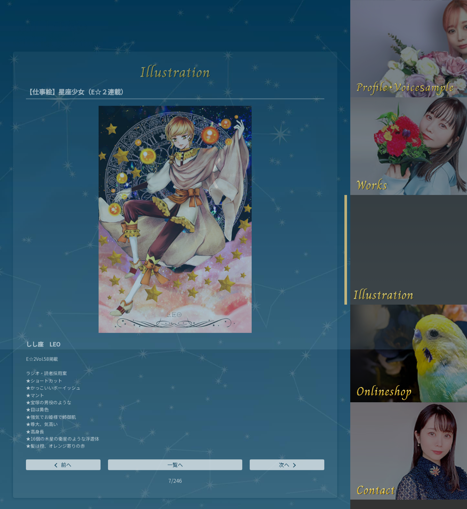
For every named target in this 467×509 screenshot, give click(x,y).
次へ (284, 465)
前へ (66, 465)
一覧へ (175, 465)
